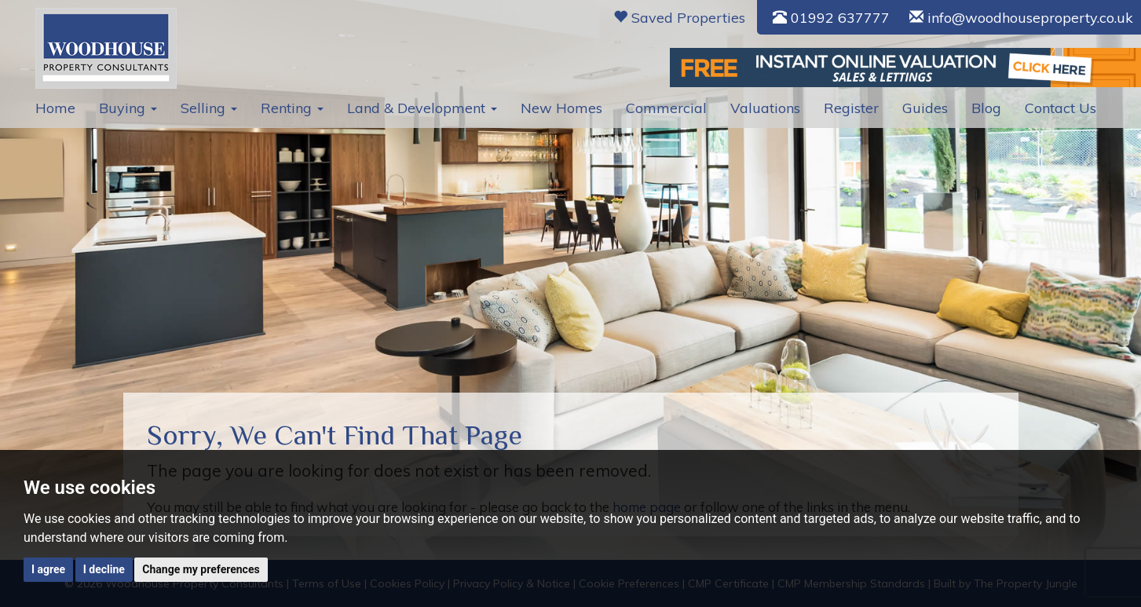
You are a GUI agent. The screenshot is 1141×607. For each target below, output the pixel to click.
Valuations (765, 108)
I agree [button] (48, 569)
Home (55, 108)
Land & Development (422, 108)
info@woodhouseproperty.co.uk (1021, 18)
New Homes (561, 108)
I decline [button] (104, 569)
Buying (128, 108)
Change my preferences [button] (200, 569)
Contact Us (1060, 108)
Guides (925, 108)
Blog (986, 108)
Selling (209, 108)
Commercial (666, 108)
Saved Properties (679, 18)
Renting (292, 108)
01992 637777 (831, 18)
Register (851, 108)
